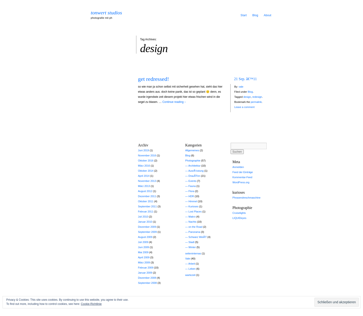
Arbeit (191, 263)
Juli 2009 (143, 242)
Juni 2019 (143, 150)
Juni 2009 (143, 247)
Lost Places (195, 211)
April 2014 (144, 175)
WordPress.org (240, 182)
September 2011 (147, 206)
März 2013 (144, 186)
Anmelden (238, 167)
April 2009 (144, 257)
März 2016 (144, 165)
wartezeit (190, 275)
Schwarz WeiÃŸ (197, 237)
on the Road (195, 226)
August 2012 (145, 191)
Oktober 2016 (145, 160)
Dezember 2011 (147, 196)
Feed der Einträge (242, 172)
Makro (192, 216)
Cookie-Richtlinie (91, 304)
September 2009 (147, 232)
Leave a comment (244, 107)
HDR (191, 196)
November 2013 (147, 181)
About (267, 15)
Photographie (192, 160)
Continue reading (174, 102)
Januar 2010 (145, 221)
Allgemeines (192, 150)
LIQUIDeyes (239, 218)
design (247, 96)
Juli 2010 (143, 216)
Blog (255, 15)
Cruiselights (239, 213)
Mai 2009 (143, 252)
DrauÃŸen (194, 175)
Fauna (192, 186)
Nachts (192, 221)
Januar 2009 (145, 272)
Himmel (192, 201)
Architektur (194, 165)
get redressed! (153, 79)
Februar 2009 (145, 267)
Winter (192, 247)
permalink (256, 102)
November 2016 (147, 155)
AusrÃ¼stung (195, 170)
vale (241, 86)
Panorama (194, 232)
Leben (192, 268)
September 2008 (147, 282)
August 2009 (145, 237)
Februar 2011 (145, 211)
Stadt (191, 242)
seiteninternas (193, 253)
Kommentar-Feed (242, 177)
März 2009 (144, 262)
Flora (191, 191)
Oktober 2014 (145, 170)
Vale (187, 258)
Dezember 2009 (147, 226)
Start (244, 15)
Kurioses (193, 206)
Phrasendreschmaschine (246, 197)
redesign (257, 96)
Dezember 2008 (147, 277)
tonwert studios (106, 12)
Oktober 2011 (145, 201)
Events (192, 181)
